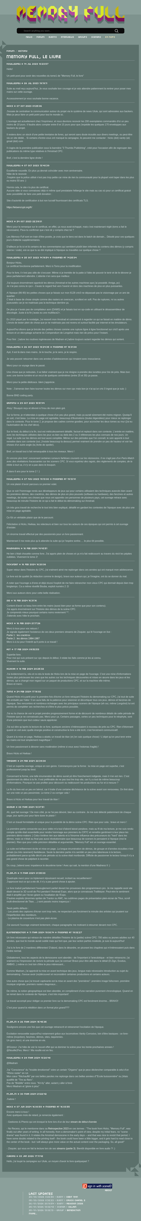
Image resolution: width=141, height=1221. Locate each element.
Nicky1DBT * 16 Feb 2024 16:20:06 (26, 564)
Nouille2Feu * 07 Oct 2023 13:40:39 (28, 165)
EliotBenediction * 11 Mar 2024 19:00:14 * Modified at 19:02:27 (44, 932)
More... (33, 1213)
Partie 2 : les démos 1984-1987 (23, 638)
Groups (82, 36)
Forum (41, 36)
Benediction (74, 1210)
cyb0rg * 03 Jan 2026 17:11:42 (25, 1155)
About (108, 1190)
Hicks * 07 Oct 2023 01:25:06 (24, 105)
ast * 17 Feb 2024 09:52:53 (23, 649)
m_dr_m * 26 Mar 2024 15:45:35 (27, 1021)
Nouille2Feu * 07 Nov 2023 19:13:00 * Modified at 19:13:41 (41, 478)
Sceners (96, 36)
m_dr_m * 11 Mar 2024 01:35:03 (26, 872)
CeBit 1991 (72, 1196)
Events (53, 36)
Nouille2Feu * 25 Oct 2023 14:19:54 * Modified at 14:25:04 (42, 257)
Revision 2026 (75, 1203)
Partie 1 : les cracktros (18, 635)
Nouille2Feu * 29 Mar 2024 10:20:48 (29, 1057)
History (22, 50)
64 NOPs (110, 36)
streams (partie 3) (66, 1148)
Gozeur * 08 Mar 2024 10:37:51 (25, 806)
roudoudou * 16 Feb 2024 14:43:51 (27, 548)
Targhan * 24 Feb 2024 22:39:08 (26, 760)
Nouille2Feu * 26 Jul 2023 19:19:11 (27, 83)
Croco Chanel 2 (75, 1200)
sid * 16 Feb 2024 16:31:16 (22, 600)
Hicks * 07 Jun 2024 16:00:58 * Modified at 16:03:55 (38, 1106)
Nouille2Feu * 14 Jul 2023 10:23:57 (28, 63)
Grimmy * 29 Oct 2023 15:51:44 (26, 402)
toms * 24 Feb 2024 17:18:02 (24, 691)
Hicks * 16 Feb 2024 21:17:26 (24, 623)
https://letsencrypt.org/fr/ (19, 207)
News (29, 36)
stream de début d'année (83, 1122)
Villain (72, 1206)
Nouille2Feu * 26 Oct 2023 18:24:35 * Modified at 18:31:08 (42, 346)
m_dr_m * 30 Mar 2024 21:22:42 (27, 1093)
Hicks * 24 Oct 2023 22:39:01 (24, 221)
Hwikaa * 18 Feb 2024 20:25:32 (25, 668)
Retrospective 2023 (58, 1128)
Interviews (67, 36)
